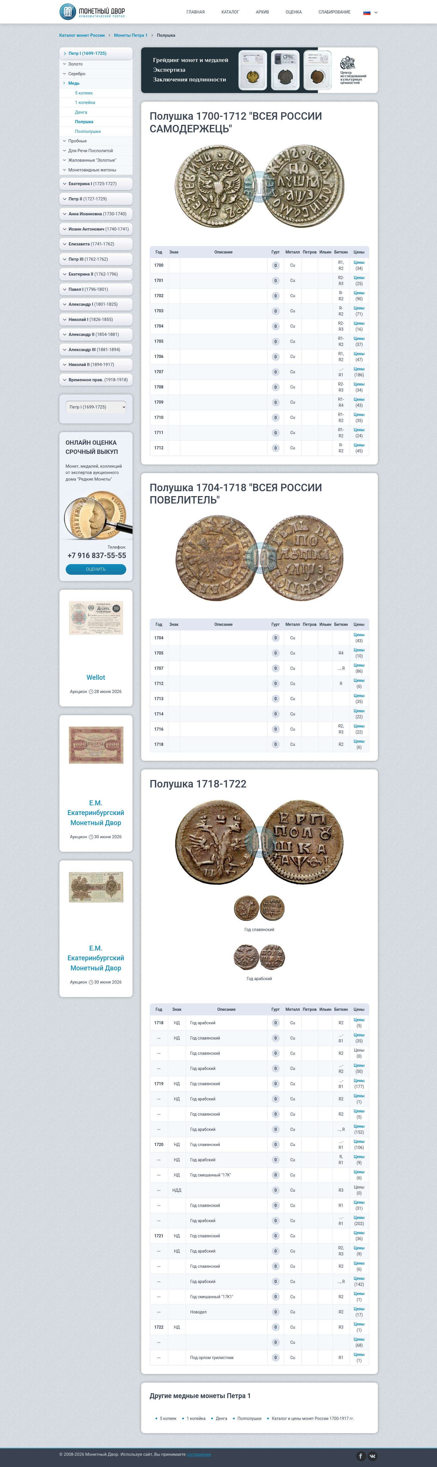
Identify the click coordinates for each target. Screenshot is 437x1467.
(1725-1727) (90, 184)
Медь (71, 83)
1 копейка (85, 102)
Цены (359, 262)
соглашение (199, 1454)
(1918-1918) (95, 380)
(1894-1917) (88, 364)
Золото (73, 64)
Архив (262, 12)
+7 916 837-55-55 (97, 555)
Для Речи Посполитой (88, 150)
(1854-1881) (91, 334)
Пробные (75, 141)
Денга (81, 112)
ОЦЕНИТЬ (96, 569)
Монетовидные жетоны (89, 170)
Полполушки (88, 131)
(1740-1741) (96, 229)
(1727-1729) (85, 199)
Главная (196, 12)
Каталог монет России (82, 35)
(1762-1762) (85, 259)
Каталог (230, 12)
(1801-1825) (90, 304)
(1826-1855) (88, 319)
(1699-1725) (84, 53)
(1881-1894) (92, 350)
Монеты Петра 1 (131, 35)
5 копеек (84, 93)
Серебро (74, 73)
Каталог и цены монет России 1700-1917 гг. (313, 1418)
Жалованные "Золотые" (89, 160)
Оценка (294, 12)
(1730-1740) (95, 214)
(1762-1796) (90, 274)
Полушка (84, 121)
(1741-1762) (88, 244)
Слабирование (334, 12)
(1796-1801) (85, 289)
